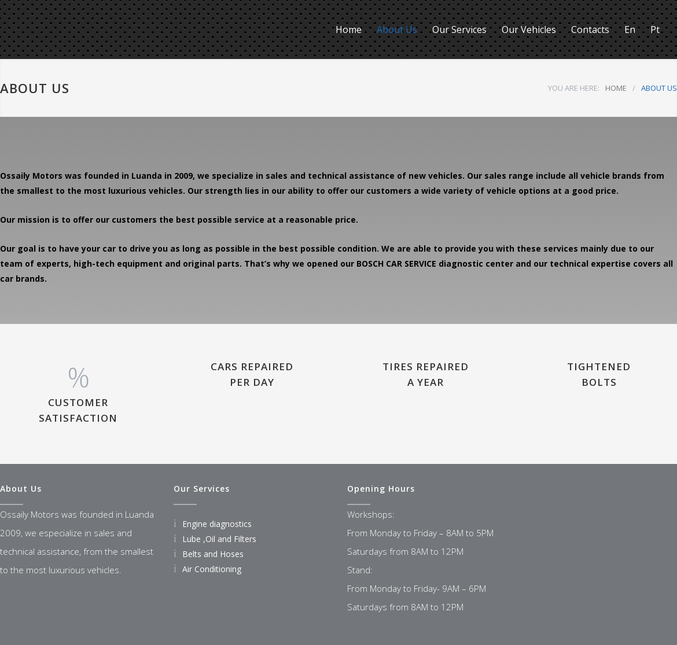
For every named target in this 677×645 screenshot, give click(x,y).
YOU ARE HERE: (573, 88)
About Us (397, 29)
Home (349, 29)
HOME (616, 88)
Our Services (459, 29)
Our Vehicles (529, 29)
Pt (655, 29)
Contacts (590, 29)
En (629, 29)
